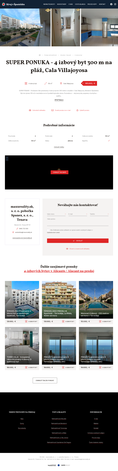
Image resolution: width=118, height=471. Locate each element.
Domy (22, 423)
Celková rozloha (87, 136)
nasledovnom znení (53, 232)
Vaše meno (50, 214)
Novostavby (61, 4)
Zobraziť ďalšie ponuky (45, 380)
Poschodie (11, 136)
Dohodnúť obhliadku (37, 110)
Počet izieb (48, 136)
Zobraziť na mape (59, 172)
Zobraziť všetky (59, 147)
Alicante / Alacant (65, 55)
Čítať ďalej (59, 100)
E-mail (70, 214)
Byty (22, 419)
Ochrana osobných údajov (96, 433)
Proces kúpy (92, 4)
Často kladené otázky (96, 442)
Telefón (92, 214)
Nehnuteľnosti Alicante (59, 419)
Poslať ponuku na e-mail (60, 110)
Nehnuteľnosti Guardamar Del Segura (59, 442)
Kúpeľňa (85, 141)
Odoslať (78, 241)
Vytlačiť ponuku (82, 110)
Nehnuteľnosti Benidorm (59, 423)
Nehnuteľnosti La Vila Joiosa (59, 438)
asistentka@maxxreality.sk (23, 232)
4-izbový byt (78, 55)
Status (47, 141)
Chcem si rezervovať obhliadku (77, 249)
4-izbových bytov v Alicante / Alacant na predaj (59, 271)
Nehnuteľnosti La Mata (59, 433)
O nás (71, 4)
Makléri (96, 423)
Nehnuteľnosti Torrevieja (59, 428)
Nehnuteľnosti (49, 4)
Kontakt (102, 4)
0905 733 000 (23, 228)
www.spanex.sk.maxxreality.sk (22, 238)
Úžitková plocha (13, 141)
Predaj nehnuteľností (50, 55)
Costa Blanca (80, 4)
